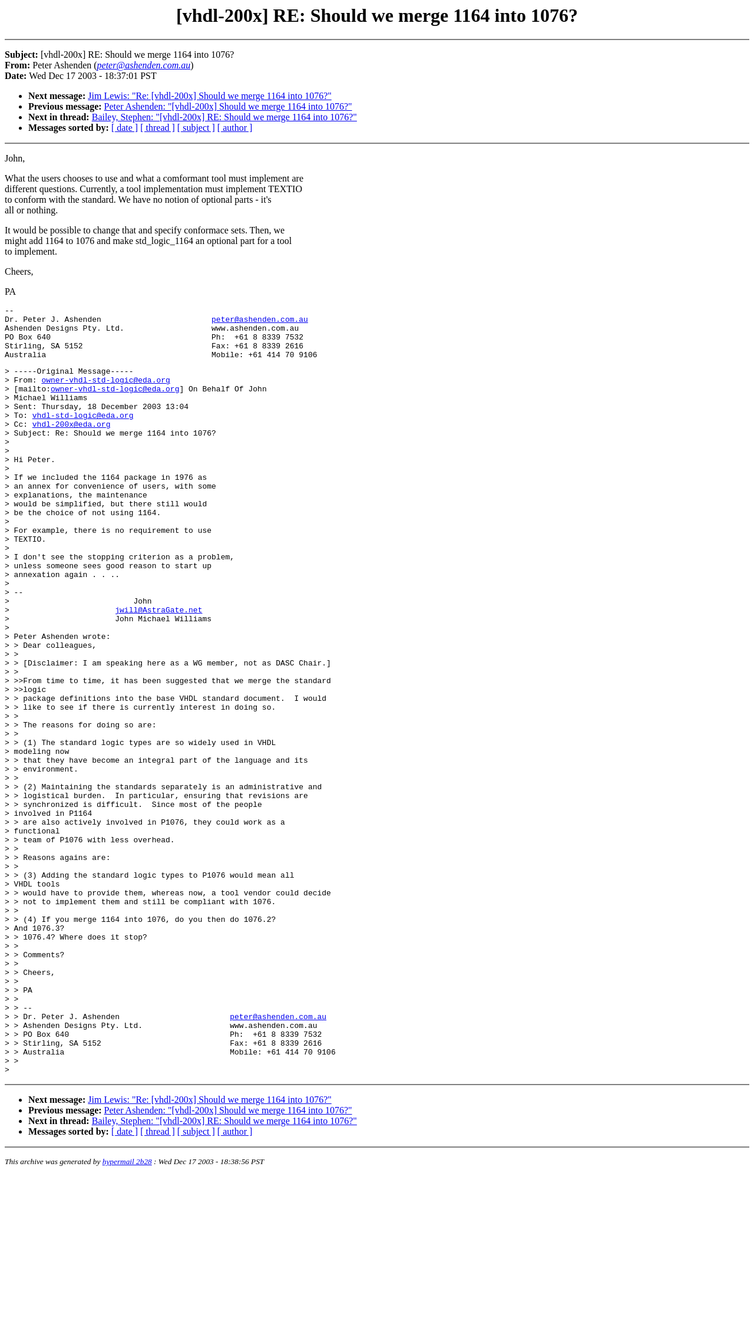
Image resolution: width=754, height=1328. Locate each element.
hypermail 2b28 (127, 1313)
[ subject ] (196, 128)
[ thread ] (157, 128)
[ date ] (124, 128)
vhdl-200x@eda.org (71, 446)
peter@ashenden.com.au (259, 322)
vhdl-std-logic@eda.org (83, 436)
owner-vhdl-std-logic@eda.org (105, 393)
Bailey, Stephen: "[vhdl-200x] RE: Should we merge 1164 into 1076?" (224, 117)
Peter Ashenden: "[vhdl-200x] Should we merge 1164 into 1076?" (228, 106)
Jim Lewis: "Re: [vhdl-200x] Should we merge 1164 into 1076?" (209, 96)
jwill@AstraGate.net (158, 669)
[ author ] (235, 128)
